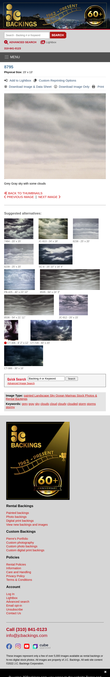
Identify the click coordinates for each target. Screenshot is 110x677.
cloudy (62, 403)
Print (98, 86)
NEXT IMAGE (49, 197)
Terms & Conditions (19, 579)
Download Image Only (71, 86)
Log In (10, 594)
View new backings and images (27, 524)
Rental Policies (16, 564)
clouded (72, 403)
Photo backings (16, 516)
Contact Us (13, 613)
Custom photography (20, 542)
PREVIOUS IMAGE (19, 197)
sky (37, 403)
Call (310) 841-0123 (26, 630)
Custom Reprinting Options (55, 80)
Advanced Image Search (21, 383)
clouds (44, 403)
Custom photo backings (21, 546)
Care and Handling (18, 572)
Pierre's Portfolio (17, 538)
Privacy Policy (15, 576)
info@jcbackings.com (26, 636)
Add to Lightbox (17, 80)
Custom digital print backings (25, 550)
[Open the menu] (55, 57)
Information (13, 568)
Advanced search (17, 601)
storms (91, 403)
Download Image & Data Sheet (28, 86)
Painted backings (17, 513)
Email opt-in (14, 605)
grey (25, 403)
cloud (53, 403)
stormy (10, 407)
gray (31, 403)
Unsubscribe (14, 609)
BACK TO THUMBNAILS (23, 193)
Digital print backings (20, 520)
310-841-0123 (12, 48)
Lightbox (51, 42)
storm (82, 403)
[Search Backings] (26, 35)
